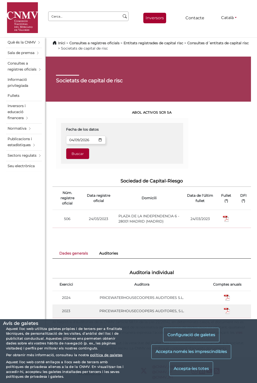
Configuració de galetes (191, 334)
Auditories (108, 253)
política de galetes (106, 355)
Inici (61, 43)
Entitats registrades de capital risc (153, 43)
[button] (24, 43)
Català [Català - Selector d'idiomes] (227, 17)
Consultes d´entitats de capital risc (218, 43)
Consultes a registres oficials (94, 43)
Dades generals (73, 253)
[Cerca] (124, 16)
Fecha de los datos (82, 129)
